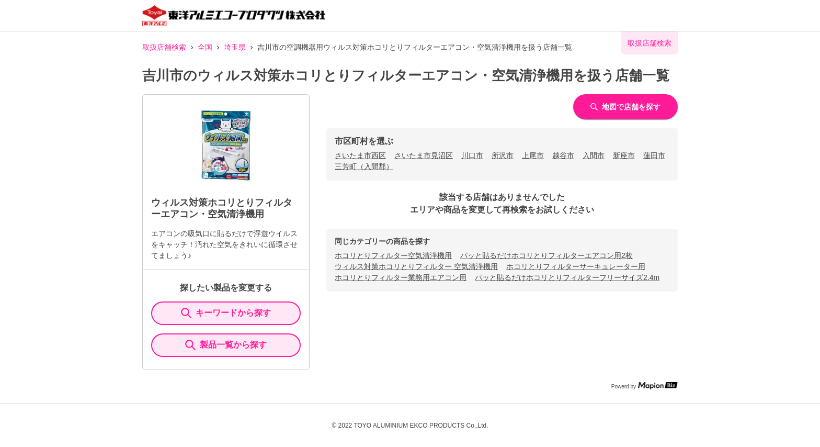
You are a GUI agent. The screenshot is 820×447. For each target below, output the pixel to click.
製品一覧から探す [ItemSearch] (226, 345)
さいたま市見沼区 (423, 155)
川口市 (472, 155)
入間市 (594, 155)
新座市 (624, 155)
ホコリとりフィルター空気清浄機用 (393, 255)
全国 (205, 47)
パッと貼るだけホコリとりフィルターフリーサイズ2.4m (567, 277)
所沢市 (503, 155)
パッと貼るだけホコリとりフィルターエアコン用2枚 (546, 255)
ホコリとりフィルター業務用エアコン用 (400, 277)
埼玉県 (235, 47)
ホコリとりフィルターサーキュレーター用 (575, 266)
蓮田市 (654, 155)
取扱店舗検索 (164, 47)
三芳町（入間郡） (364, 166)
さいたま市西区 (360, 155)
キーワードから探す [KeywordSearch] (226, 313)
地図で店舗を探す (625, 107)
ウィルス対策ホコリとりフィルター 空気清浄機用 (416, 266)
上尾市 (533, 155)
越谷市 (563, 155)
